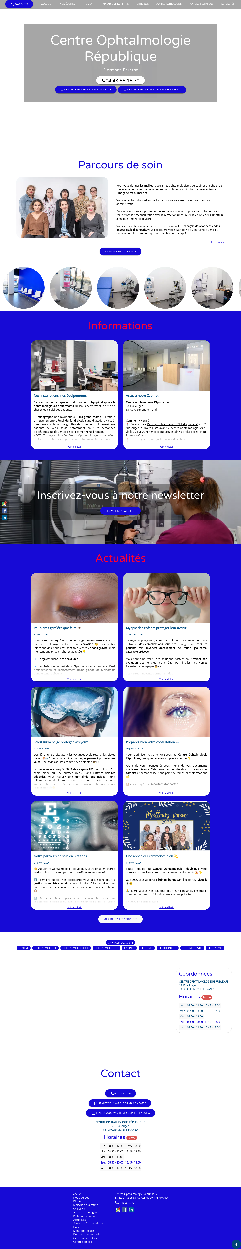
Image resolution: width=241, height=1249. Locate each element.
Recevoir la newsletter (120, 510)
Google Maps (4, 503)
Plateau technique (201, 3)
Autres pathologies (169, 3)
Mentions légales (84, 1231)
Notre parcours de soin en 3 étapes (60, 856)
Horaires (78, 1227)
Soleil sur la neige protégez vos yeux (61, 742)
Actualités (227, 3)
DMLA (89, 3)
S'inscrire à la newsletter (88, 1223)
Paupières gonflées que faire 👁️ (58, 628)
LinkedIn (4, 517)
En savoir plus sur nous (120, 251)
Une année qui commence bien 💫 (152, 856)
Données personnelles (87, 1234)
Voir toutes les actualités (120, 919)
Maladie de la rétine (116, 3)
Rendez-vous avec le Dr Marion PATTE (85, 89)
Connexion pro (82, 1242)
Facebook (4, 510)
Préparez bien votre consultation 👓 (153, 742)
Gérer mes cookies (85, 1238)
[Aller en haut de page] (236, 1244)
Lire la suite (217, 241)
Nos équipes (67, 3)
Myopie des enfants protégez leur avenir (156, 628)
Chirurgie (142, 3)
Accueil (46, 3)
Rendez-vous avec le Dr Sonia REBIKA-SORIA (152, 89)
